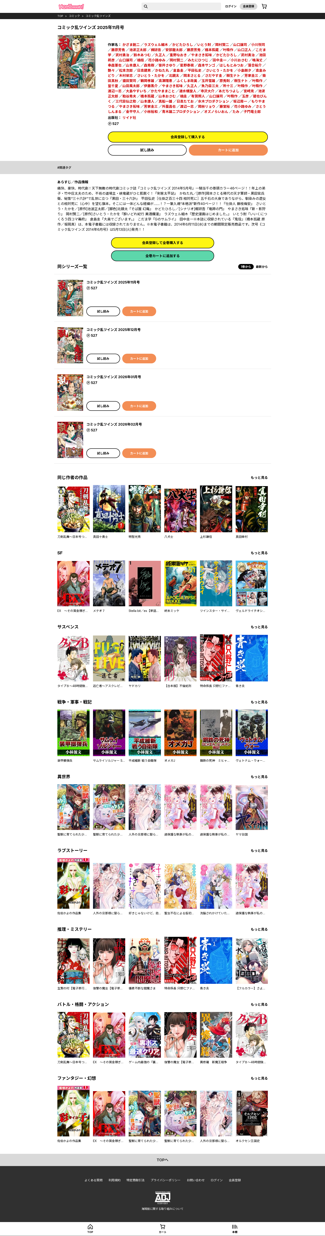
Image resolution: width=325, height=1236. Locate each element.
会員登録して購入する (188, 137)
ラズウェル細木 (156, 44)
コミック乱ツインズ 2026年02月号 (114, 424)
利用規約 (114, 1180)
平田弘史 (194, 70)
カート (162, 1232)
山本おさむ (167, 96)
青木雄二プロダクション (181, 111)
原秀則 (225, 81)
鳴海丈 (257, 60)
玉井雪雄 (208, 81)
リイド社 (129, 117)
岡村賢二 (222, 44)
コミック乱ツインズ (98, 16)
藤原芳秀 (118, 50)
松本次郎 (126, 70)
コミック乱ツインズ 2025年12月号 (113, 330)
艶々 (111, 70)
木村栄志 (126, 75)
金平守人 (133, 111)
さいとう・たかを (219, 70)
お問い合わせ (196, 1180)
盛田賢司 (129, 81)
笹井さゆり (167, 65)
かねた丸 (162, 70)
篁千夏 (113, 86)
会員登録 (248, 6)
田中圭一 (219, 60)
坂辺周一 (240, 101)
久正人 (160, 55)
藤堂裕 (225, 106)
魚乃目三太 (210, 86)
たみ (235, 111)
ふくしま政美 (187, 81)
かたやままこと (163, 91)
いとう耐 (204, 44)
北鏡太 (174, 75)
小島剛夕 (244, 70)
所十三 (228, 86)
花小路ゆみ (156, 60)
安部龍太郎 (174, 50)
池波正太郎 (137, 50)
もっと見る (259, 477)
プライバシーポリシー (166, 1180)
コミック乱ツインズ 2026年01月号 (113, 377)
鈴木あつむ (142, 55)
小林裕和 (151, 111)
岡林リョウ (206, 106)
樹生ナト (233, 75)
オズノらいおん (216, 111)
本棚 (234, 1232)
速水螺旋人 (187, 91)
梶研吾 (156, 50)
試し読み (147, 150)
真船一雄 (165, 101)
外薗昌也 (169, 106)
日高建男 (144, 70)
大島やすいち (136, 91)
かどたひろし (182, 44)
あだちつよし (229, 91)
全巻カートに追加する (162, 256)
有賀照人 (198, 96)
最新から (262, 266)
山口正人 (244, 50)
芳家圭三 (251, 75)
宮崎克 (249, 91)
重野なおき (178, 55)
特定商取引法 (136, 1180)
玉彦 (245, 96)
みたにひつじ (198, 60)
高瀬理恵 (165, 81)
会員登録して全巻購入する (162, 243)
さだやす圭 (213, 75)
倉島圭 (178, 70)
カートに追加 (228, 150)
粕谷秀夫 (129, 96)
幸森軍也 (115, 65)
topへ (162, 1160)
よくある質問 (93, 1180)
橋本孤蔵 (212, 50)
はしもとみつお (232, 65)
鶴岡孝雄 (147, 81)
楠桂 (140, 60)
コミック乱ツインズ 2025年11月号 (113, 282)
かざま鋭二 (131, 44)
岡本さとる (192, 75)
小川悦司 (258, 44)
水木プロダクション (213, 101)
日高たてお (185, 101)
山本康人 (133, 65)
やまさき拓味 (201, 55)
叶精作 (228, 50)
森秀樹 (149, 65)
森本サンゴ (206, 65)
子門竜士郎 (252, 111)
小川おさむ (239, 60)
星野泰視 (187, 65)
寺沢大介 (207, 91)
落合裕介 (255, 65)
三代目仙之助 (126, 101)
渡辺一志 (115, 91)
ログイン (231, 6)
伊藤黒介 (151, 86)
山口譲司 (240, 44)
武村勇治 (122, 55)
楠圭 (183, 96)
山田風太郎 (131, 86)
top (60, 16)
